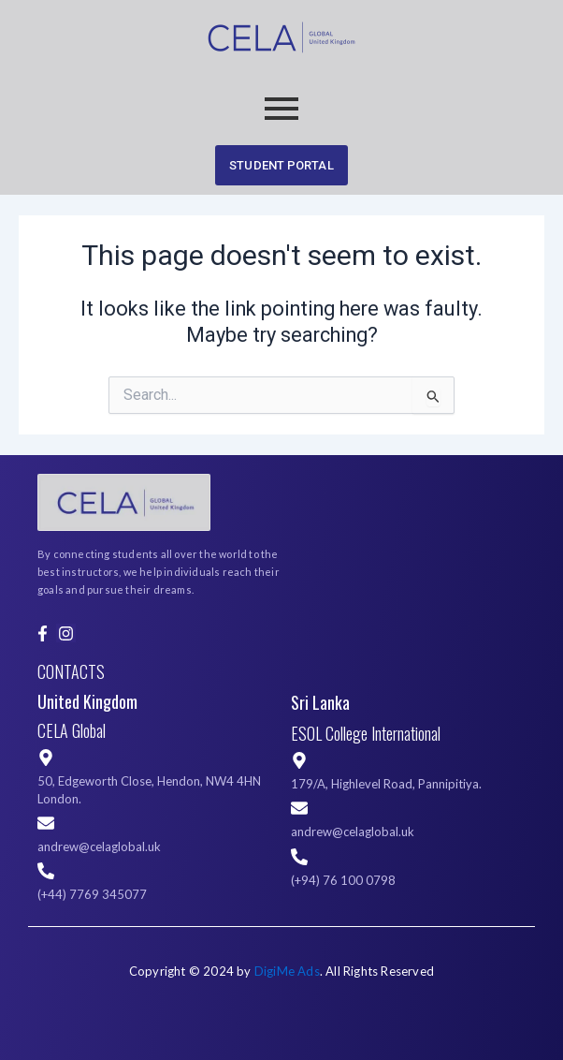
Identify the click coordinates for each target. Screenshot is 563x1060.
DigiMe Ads (287, 971)
